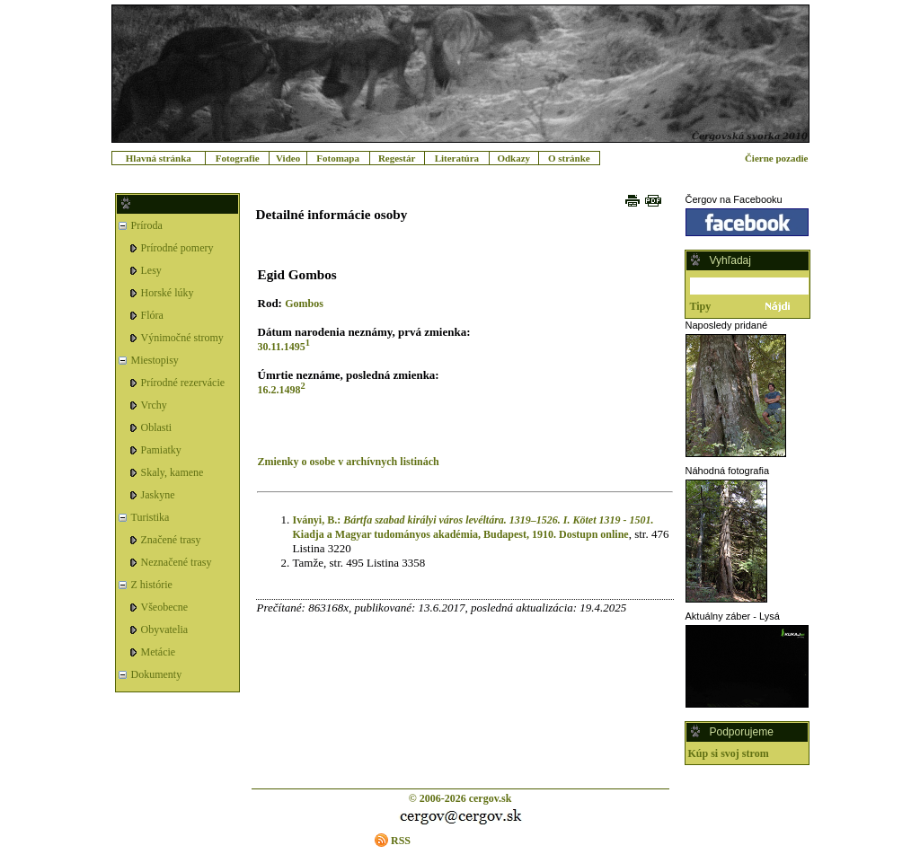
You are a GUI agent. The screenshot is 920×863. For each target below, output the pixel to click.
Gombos (304, 303)
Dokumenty (156, 674)
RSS (401, 840)
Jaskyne (158, 495)
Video (288, 158)
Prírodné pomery (177, 248)
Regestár (397, 158)
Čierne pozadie (777, 158)
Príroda (147, 225)
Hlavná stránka (158, 158)
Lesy (151, 270)
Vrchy (154, 405)
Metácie (158, 652)
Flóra (152, 315)
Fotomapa (337, 158)
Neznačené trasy (176, 562)
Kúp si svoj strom (728, 753)
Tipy (701, 306)
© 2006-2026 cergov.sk (460, 798)
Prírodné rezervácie (183, 382)
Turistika (150, 517)
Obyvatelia (165, 629)
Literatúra (457, 158)
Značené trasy (171, 539)
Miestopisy (155, 360)
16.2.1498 (279, 389)
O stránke (569, 158)
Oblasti (156, 427)
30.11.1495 (281, 346)
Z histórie (151, 584)
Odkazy (513, 158)
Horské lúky (167, 292)
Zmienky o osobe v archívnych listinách (348, 461)
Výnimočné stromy (182, 337)
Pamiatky (161, 450)
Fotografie (238, 158)
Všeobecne (165, 607)
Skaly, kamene (172, 472)
